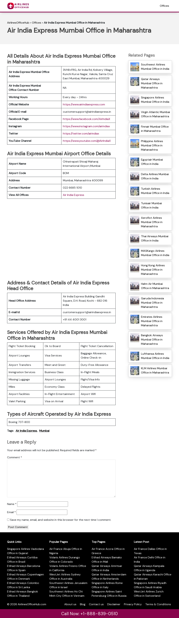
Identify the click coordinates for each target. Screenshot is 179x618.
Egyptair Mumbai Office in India (152, 162)
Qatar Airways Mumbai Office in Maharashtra (151, 83)
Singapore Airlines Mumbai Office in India (155, 100)
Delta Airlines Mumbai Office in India (155, 176)
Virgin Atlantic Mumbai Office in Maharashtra (155, 114)
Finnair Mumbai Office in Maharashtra (155, 129)
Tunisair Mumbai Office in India (151, 205)
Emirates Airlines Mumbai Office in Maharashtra (151, 321)
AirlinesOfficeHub (18, 22)
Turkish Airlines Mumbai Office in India (155, 191)
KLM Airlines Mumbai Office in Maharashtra (155, 370)
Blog (82, 604)
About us (70, 604)
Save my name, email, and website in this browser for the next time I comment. (60, 520)
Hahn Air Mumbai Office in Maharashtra (155, 286)
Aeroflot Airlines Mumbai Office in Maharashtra (151, 222)
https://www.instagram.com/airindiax (86, 126)
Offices (164, 6)
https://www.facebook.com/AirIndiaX (86, 119)
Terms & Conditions (158, 604)
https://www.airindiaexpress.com (84, 104)
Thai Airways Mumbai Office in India (154, 238)
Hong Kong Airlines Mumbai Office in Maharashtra (153, 269)
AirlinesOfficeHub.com (32, 604)
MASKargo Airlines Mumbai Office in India (155, 253)
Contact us (96, 604)
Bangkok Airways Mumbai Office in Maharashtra (152, 339)
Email (11, 512)
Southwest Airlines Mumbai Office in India (155, 67)
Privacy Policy (133, 604)
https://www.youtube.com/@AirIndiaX (87, 141)
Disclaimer (113, 604)
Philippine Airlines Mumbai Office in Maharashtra (152, 145)
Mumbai (44, 431)
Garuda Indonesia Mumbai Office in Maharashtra (152, 302)
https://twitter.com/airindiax (81, 133)
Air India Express (73, 195)
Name (12, 504)
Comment (14, 457)
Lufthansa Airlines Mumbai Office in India (155, 356)
